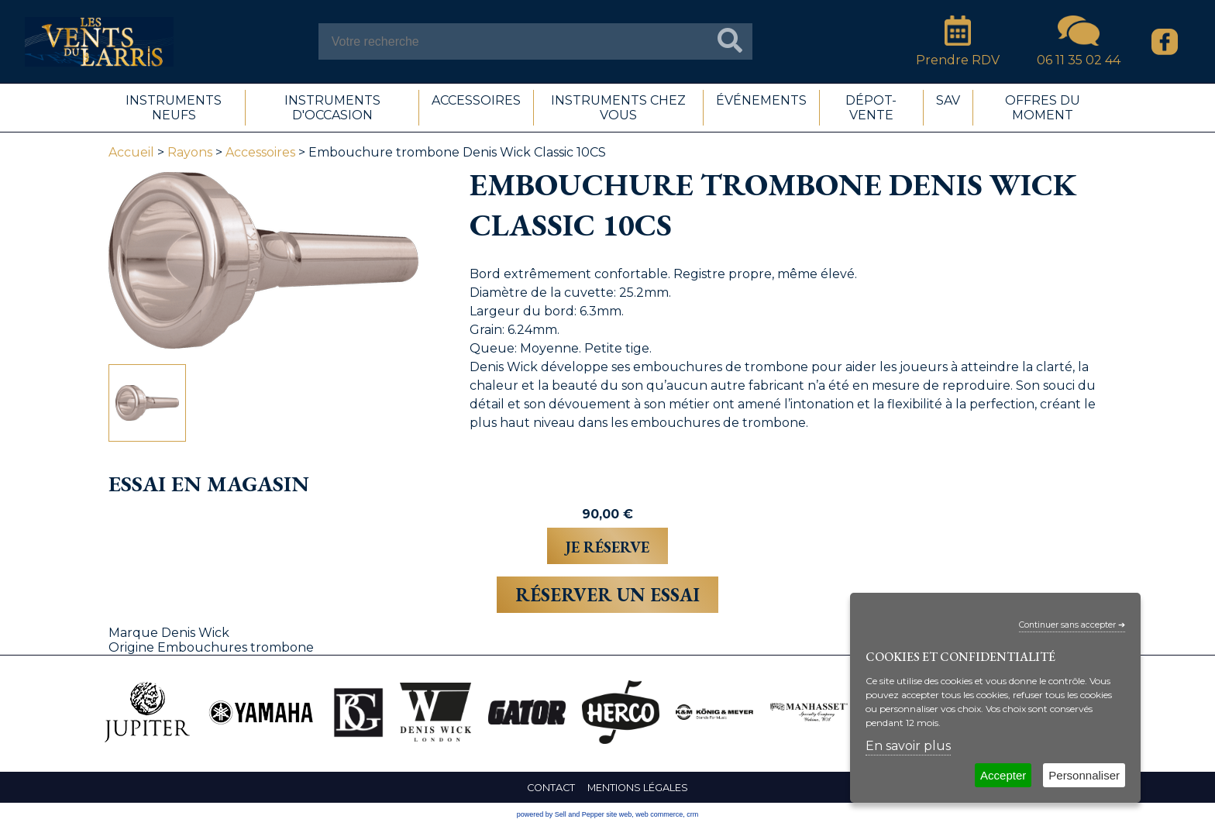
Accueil (131, 152)
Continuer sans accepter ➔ (1072, 625)
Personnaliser (1084, 775)
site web (619, 814)
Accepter (1003, 775)
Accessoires (260, 152)
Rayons (189, 152)
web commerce (659, 814)
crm (692, 814)
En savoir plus (908, 745)
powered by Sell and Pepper (560, 814)
